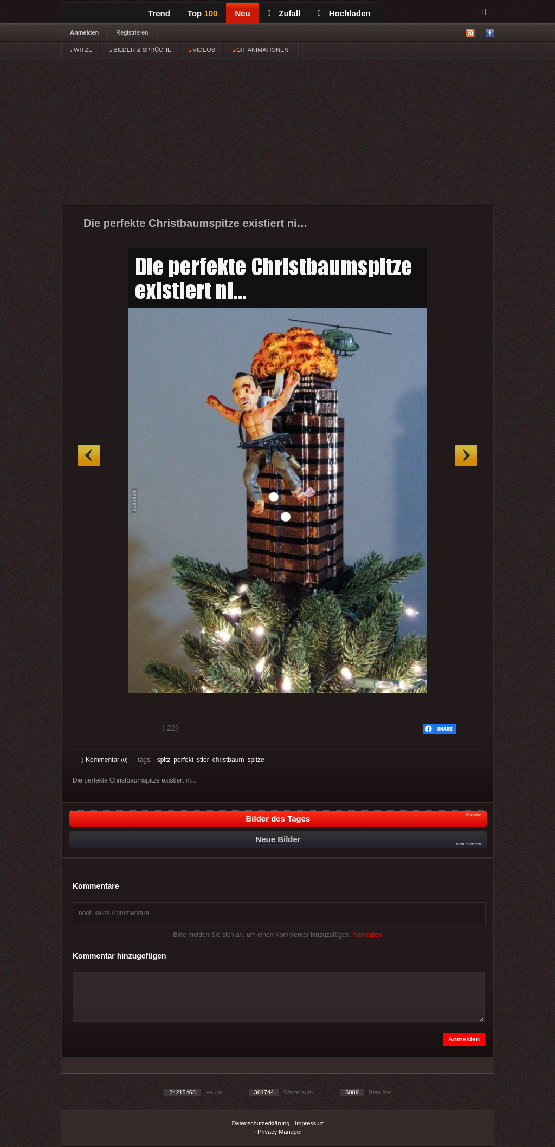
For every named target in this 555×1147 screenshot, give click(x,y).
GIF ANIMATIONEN (260, 50)
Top (203, 13)
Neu (242, 13)
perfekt (183, 760)
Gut (93, 729)
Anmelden (84, 32)
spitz (164, 760)
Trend (159, 13)
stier (203, 760)
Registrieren (132, 32)
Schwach (133, 729)
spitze (255, 760)
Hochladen (344, 13)
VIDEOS (202, 50)
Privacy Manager (279, 1132)
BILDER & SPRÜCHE (140, 50)
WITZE (81, 50)
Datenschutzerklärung (260, 1123)
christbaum (228, 760)
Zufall (284, 13)
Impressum (309, 1123)
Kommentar (104, 760)
